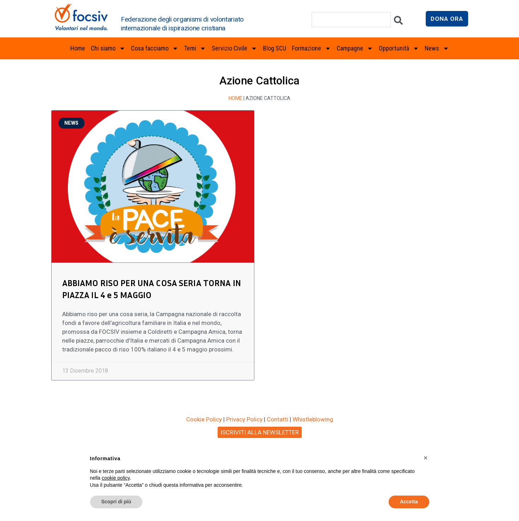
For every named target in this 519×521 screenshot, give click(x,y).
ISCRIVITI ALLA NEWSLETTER (259, 432)
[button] (425, 457)
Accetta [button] (409, 501)
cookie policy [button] (116, 478)
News (437, 48)
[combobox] (351, 19)
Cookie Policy (204, 419)
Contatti (277, 419)
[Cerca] (398, 22)
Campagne (355, 48)
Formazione (311, 48)
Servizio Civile (234, 48)
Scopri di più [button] (116, 501)
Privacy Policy (244, 419)
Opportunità (399, 48)
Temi (195, 48)
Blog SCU (274, 48)
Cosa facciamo (154, 48)
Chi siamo (108, 48)
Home (77, 48)
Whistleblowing (313, 419)
